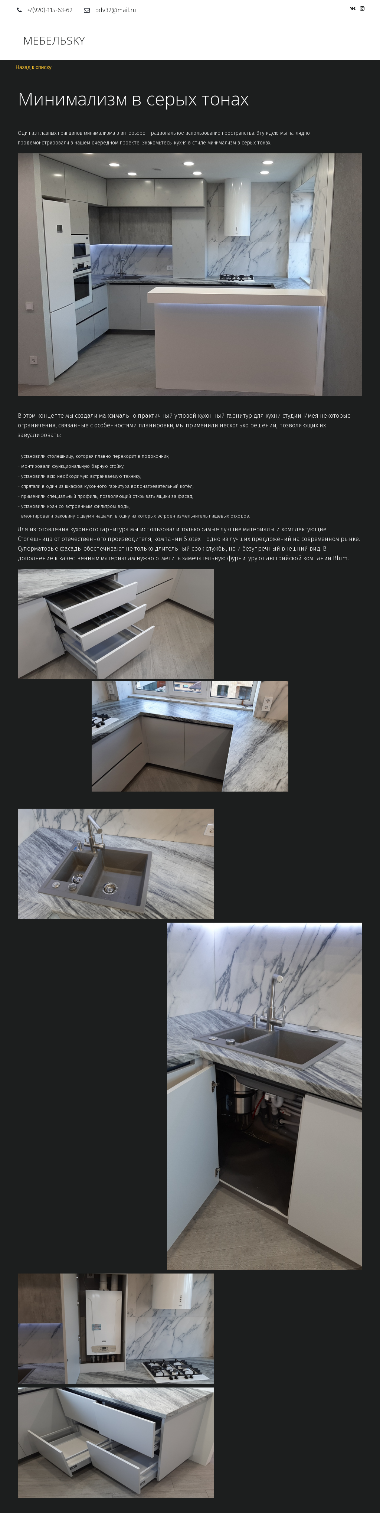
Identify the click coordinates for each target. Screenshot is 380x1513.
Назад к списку (34, 67)
